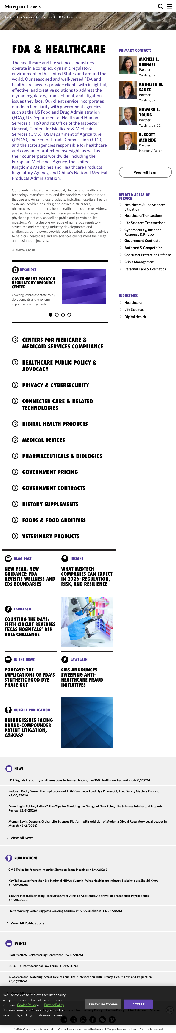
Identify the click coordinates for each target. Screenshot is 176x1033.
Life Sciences (134, 309)
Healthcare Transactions (143, 215)
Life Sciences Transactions (144, 222)
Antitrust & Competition (143, 247)
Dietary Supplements (50, 499)
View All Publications (25, 918)
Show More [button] (25, 250)
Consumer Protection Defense (147, 254)
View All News (19, 833)
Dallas (158, 151)
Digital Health (135, 316)
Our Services (25, 17)
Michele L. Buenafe (149, 61)
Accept (138, 1004)
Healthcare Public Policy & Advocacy (59, 361)
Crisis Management (139, 262)
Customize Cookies (103, 1004)
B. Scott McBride (147, 137)
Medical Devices (43, 435)
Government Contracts (53, 483)
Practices (46, 17)
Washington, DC (150, 75)
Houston (144, 151)
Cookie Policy (26, 1005)
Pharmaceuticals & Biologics (62, 451)
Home (8, 17)
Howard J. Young (149, 112)
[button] (161, 6)
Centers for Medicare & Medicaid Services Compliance (62, 338)
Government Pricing (50, 467)
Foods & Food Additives (54, 515)
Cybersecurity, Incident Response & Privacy (142, 232)
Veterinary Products (50, 531)
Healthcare (133, 302)
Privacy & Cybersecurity (55, 380)
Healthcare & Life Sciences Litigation (144, 207)
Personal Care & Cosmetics (145, 269)
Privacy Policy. (54, 1005)
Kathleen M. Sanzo (151, 87)
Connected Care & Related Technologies (57, 400)
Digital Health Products (55, 419)
